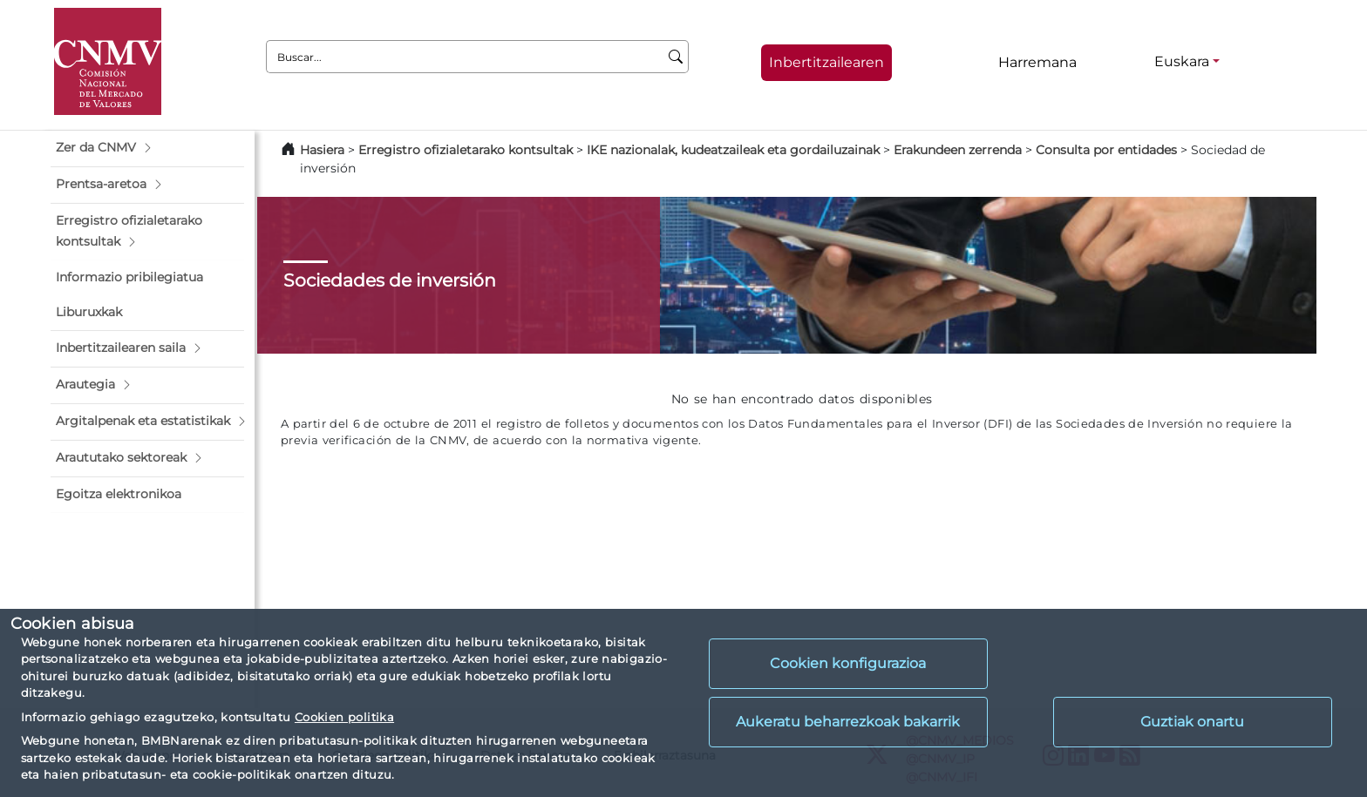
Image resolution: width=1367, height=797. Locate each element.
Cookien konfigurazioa (848, 663)
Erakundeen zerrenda (958, 150)
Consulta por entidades (1106, 150)
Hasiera (322, 150)
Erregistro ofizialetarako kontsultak (465, 150)
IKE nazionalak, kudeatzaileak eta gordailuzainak (733, 150)
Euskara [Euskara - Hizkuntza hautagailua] (1181, 61)
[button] (147, 148)
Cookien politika (344, 717)
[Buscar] (676, 56)
